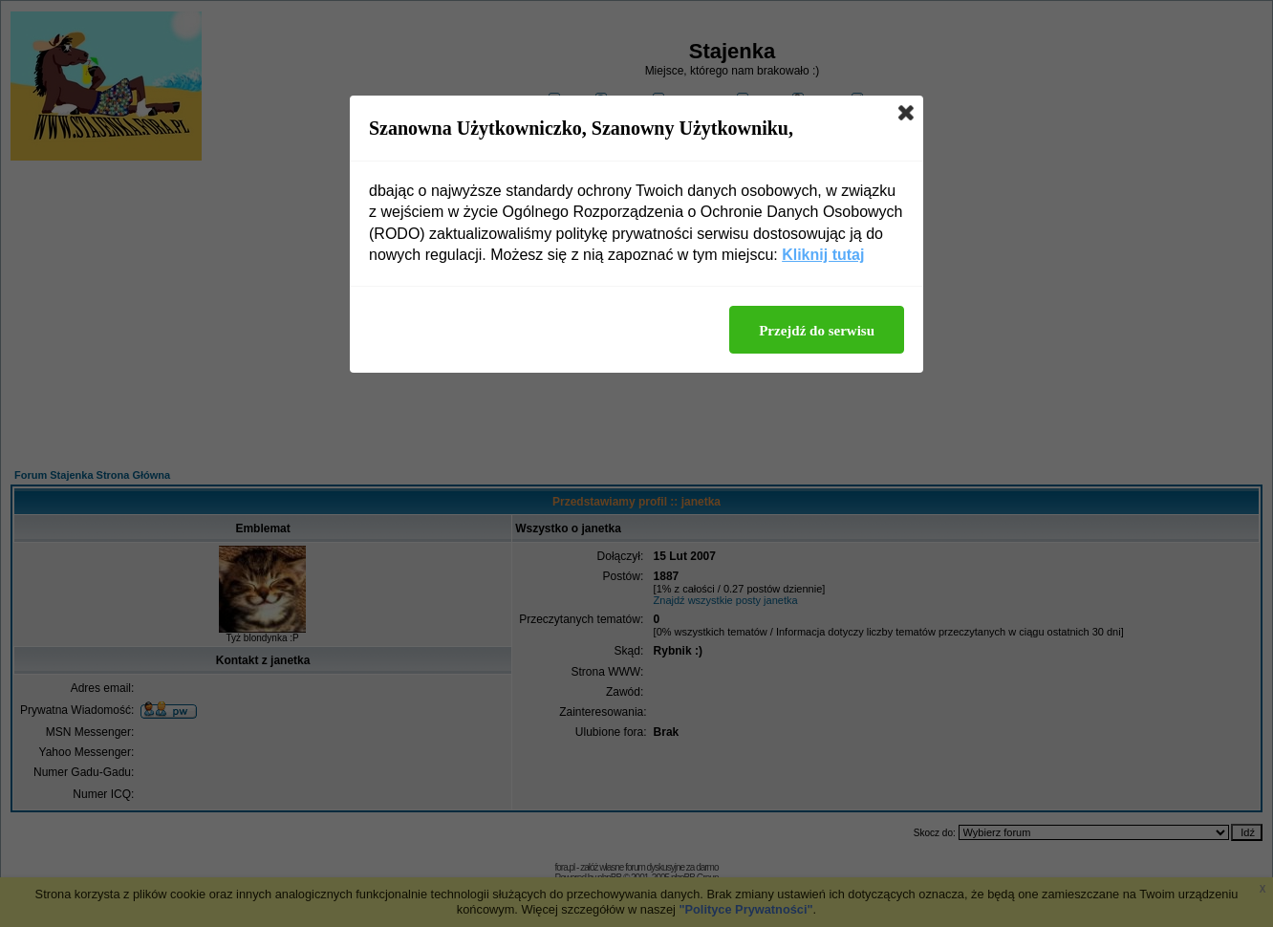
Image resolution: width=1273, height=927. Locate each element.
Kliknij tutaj (823, 255)
